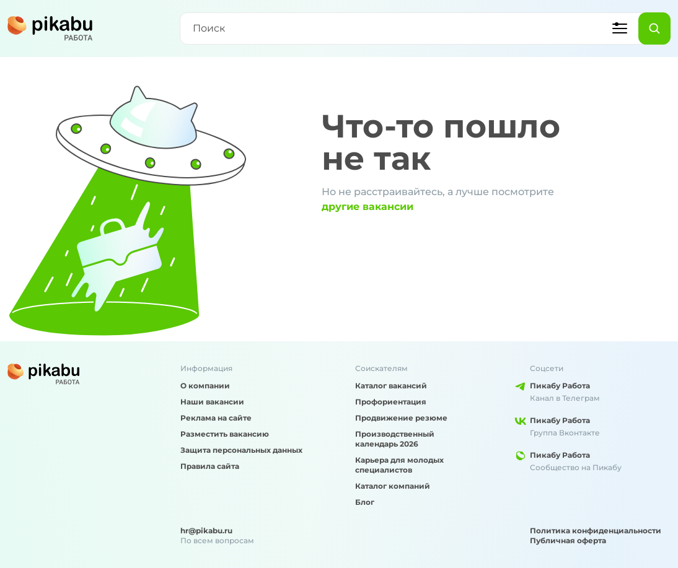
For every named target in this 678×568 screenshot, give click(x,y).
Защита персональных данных (241, 450)
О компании (205, 385)
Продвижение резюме (401, 417)
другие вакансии (367, 206)
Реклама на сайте (216, 417)
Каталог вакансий (391, 385)
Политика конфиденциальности (595, 530)
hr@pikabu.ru (206, 530)
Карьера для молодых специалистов (399, 464)
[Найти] (654, 28)
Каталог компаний (392, 486)
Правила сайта (209, 466)
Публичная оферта (568, 540)
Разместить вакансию (224, 434)
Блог (364, 502)
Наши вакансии (212, 401)
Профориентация (390, 401)
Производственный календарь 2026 (394, 438)
